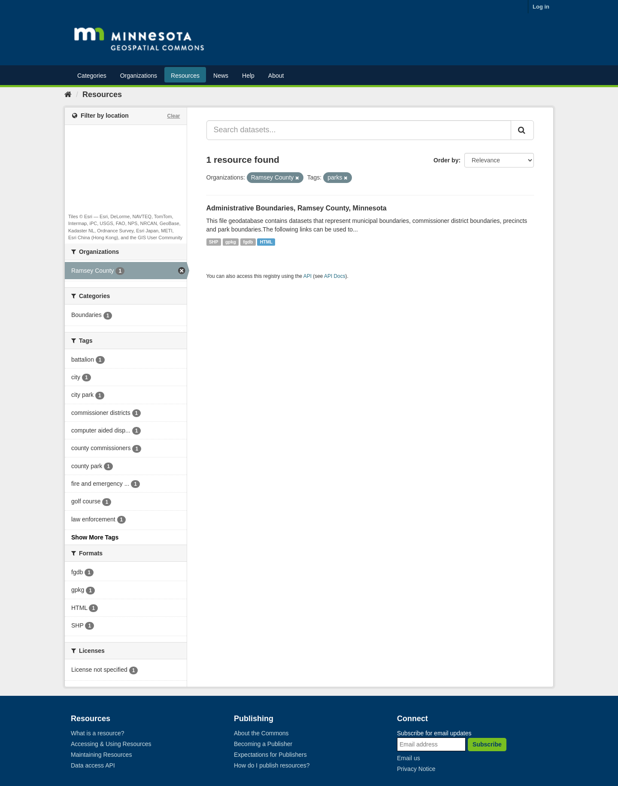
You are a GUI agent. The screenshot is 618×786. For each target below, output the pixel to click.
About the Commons (261, 733)
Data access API (93, 765)
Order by (445, 160)
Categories (91, 75)
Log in (541, 6)
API (307, 276)
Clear (173, 116)
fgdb (248, 241)
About (276, 75)
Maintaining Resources (101, 754)
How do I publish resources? (272, 765)
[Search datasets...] (359, 130)
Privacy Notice (416, 768)
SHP (213, 241)
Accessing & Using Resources (111, 743)
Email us (408, 758)
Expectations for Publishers (270, 754)
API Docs (334, 276)
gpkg (230, 241)
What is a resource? (97, 733)
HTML (266, 241)
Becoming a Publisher (263, 743)
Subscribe (487, 744)
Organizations (138, 75)
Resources (185, 75)
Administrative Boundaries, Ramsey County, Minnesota (296, 208)
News (220, 75)
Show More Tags (94, 537)
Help (248, 75)
